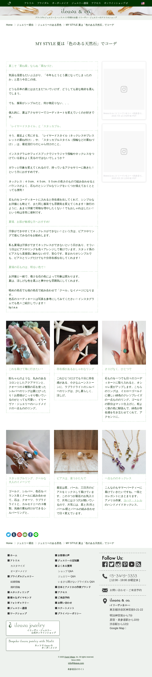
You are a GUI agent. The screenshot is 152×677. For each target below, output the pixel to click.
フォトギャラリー (19, 602)
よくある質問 (65, 566)
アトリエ (29, 3)
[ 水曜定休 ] (128, 577)
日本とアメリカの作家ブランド (74, 587)
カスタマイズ (18, 565)
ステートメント (66, 608)
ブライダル (43, 3)
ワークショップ (18, 613)
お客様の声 (63, 555)
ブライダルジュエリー (22, 576)
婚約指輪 (15, 587)
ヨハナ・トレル (133, 500)
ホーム (13, 555)
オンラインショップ (114, 3)
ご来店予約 (63, 597)
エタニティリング (19, 592)
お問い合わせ (65, 602)
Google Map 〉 (119, 628)
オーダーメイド (60, 3)
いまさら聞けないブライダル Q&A (76, 581)
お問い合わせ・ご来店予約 (126, 590)
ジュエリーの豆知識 (68, 560)
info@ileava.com (76, 663)
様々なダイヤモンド (20, 597)
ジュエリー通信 (80, 3)
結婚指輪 (15, 581)
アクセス (96, 3)
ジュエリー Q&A (67, 576)
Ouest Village (69, 657)
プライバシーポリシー (69, 613)
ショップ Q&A (65, 571)
